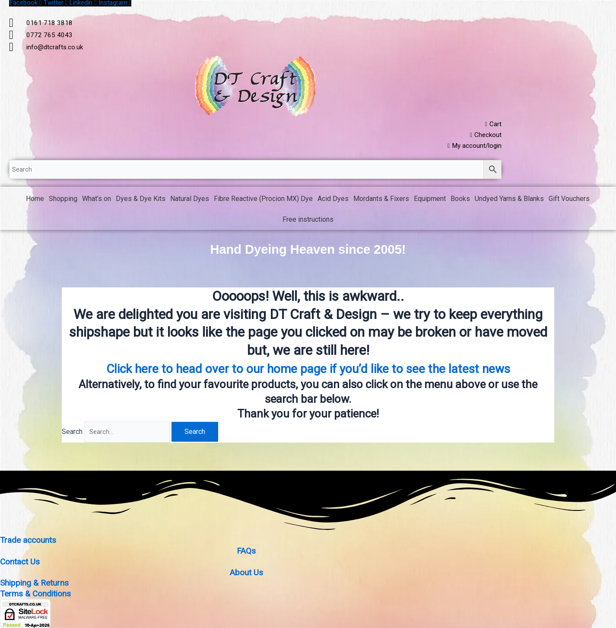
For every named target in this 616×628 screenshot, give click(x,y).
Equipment (430, 201)
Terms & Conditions (37, 594)
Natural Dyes (189, 201)
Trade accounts (29, 542)
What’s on (96, 201)
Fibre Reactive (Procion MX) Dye (263, 201)
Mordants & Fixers (381, 201)
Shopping (63, 201)
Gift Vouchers (569, 201)
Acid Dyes (333, 201)
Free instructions (308, 221)
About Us (246, 573)
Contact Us (21, 563)
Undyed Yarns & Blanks (509, 201)
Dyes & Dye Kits (140, 201)
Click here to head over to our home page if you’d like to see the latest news (308, 370)
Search (72, 434)
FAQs (246, 553)
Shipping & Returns (36, 584)
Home (35, 201)
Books (460, 201)
